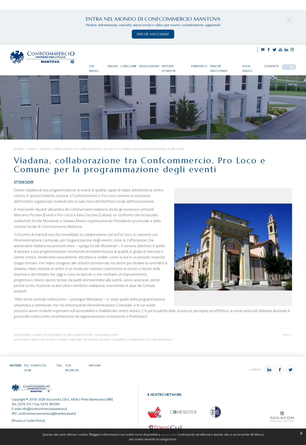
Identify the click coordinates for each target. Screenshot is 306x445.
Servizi (121, 64)
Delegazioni (157, 64)
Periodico (206, 64)
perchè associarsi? (153, 34)
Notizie (19, 159)
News (31, 159)
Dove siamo (256, 64)
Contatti (275, 64)
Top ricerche (75, 375)
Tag (60, 375)
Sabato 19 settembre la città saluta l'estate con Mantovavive (75, 345)
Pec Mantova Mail (39, 375)
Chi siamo (104, 64)
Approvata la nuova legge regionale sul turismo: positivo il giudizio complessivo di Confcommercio (101, 350)
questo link (168, 434)
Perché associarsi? (230, 64)
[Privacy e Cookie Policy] (29, 427)
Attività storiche (182, 64)
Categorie (136, 64)
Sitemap (94, 375)
